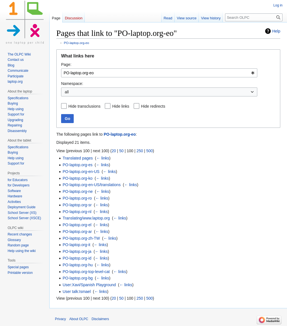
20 (114, 151)
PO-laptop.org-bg (77, 278)
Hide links (120, 106)
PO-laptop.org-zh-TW (81, 238)
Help (276, 31)
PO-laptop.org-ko (77, 178)
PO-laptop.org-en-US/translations (92, 184)
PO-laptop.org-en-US (81, 171)
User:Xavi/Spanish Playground (89, 285)
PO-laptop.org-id (77, 258)
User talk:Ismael (77, 291)
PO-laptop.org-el (77, 225)
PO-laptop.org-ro (77, 198)
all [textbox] (67, 92)
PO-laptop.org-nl (77, 211)
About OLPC (78, 319)
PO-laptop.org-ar (77, 231)
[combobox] (159, 72)
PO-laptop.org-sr (77, 205)
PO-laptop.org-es (77, 165)
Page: (66, 64)
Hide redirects (153, 106)
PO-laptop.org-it (76, 244)
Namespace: (72, 83)
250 (139, 151)
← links (102, 158)
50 (121, 151)
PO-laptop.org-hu (77, 265)
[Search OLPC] (254, 17)
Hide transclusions (84, 106)
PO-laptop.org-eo (76, 43)
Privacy (60, 319)
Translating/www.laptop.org (86, 218)
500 (149, 151)
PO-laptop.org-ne (77, 191)
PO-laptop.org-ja (77, 251)
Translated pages (78, 158)
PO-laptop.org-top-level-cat (86, 271)
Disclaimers (100, 319)
